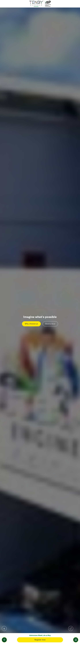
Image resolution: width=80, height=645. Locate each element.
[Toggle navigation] (75, 639)
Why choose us (31, 324)
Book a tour (50, 324)
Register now (40, 640)
